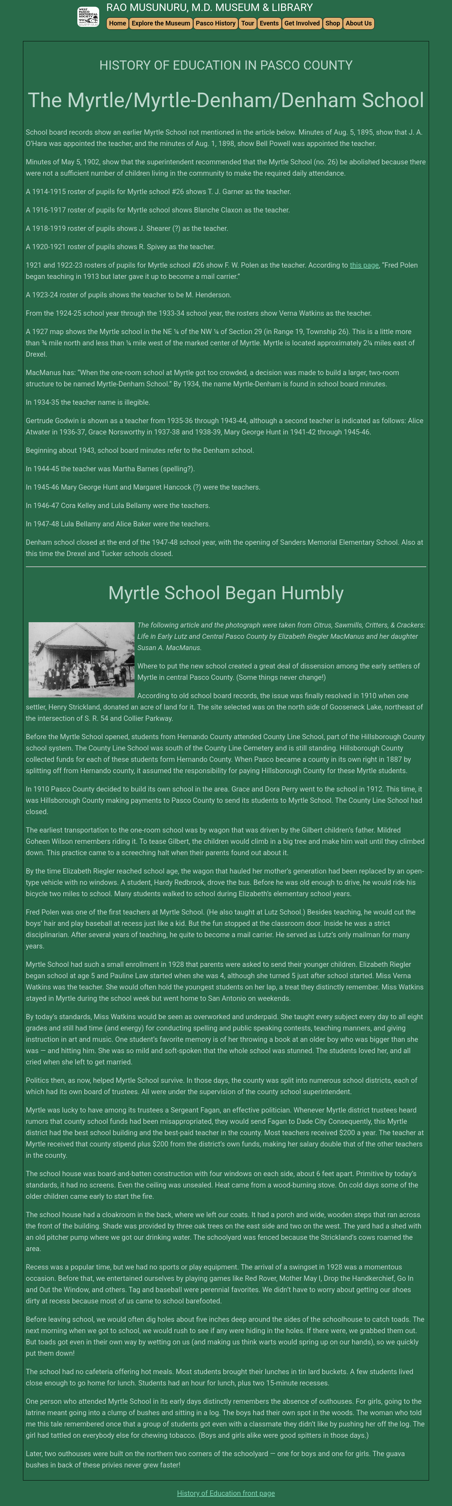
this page (364, 265)
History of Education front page (226, 1493)
